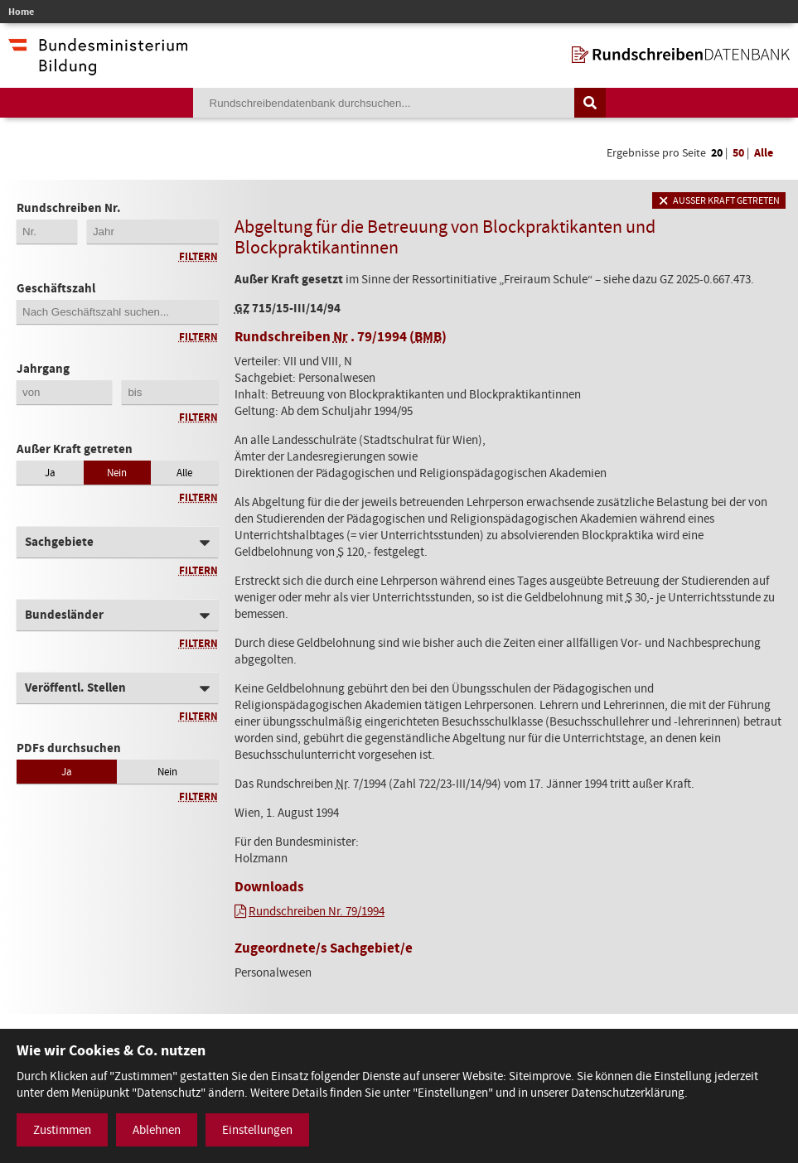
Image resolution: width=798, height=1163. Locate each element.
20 (717, 153)
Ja (50, 473)
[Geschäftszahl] (117, 312)
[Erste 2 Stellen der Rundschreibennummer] (47, 232)
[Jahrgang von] (64, 392)
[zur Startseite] (681, 54)
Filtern (198, 256)
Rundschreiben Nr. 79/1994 (316, 911)
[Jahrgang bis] (169, 392)
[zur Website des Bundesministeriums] (97, 67)
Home (21, 11)
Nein (117, 473)
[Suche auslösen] (590, 103)
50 (738, 153)
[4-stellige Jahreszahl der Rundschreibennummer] (152, 232)
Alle (763, 153)
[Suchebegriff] (383, 103)
